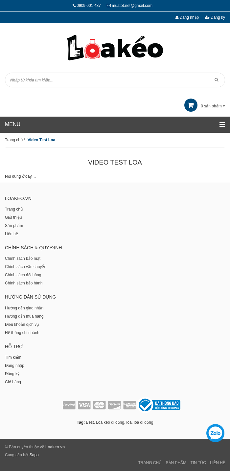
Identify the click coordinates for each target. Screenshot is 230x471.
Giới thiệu (13, 217)
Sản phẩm (14, 225)
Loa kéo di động (110, 422)
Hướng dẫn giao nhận (24, 308)
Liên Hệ (217, 462)
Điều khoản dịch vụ (22, 324)
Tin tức (198, 462)
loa (129, 422)
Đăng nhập (187, 17)
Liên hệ (11, 234)
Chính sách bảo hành (23, 283)
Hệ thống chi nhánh (22, 332)
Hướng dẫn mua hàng (24, 316)
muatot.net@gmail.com (132, 5)
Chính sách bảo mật (22, 258)
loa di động (143, 422)
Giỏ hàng (13, 382)
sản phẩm (204, 106)
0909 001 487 (89, 5)
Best (90, 422)
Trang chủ (14, 209)
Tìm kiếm (13, 357)
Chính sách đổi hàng (23, 275)
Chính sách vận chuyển (25, 266)
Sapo (34, 455)
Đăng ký (215, 17)
